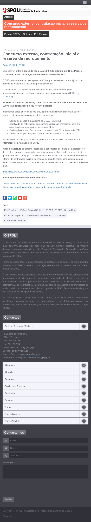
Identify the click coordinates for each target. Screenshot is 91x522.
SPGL (17, 34)
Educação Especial (13, 215)
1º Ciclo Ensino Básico (31, 210)
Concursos (60, 215)
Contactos (8, 516)
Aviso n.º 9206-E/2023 (14, 65)
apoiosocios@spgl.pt (30, 354)
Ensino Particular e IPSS (39, 215)
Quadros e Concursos (15, 220)
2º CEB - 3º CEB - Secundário (60, 210)
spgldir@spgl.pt (20, 351)
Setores (27, 34)
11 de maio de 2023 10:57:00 (18, 50)
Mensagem (8, 462)
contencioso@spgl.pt (39, 357)
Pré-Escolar (41, 34)
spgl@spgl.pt (27, 347)
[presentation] (29, 487)
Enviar (8, 499)
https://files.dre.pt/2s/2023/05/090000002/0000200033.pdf (31, 171)
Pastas (8, 34)
